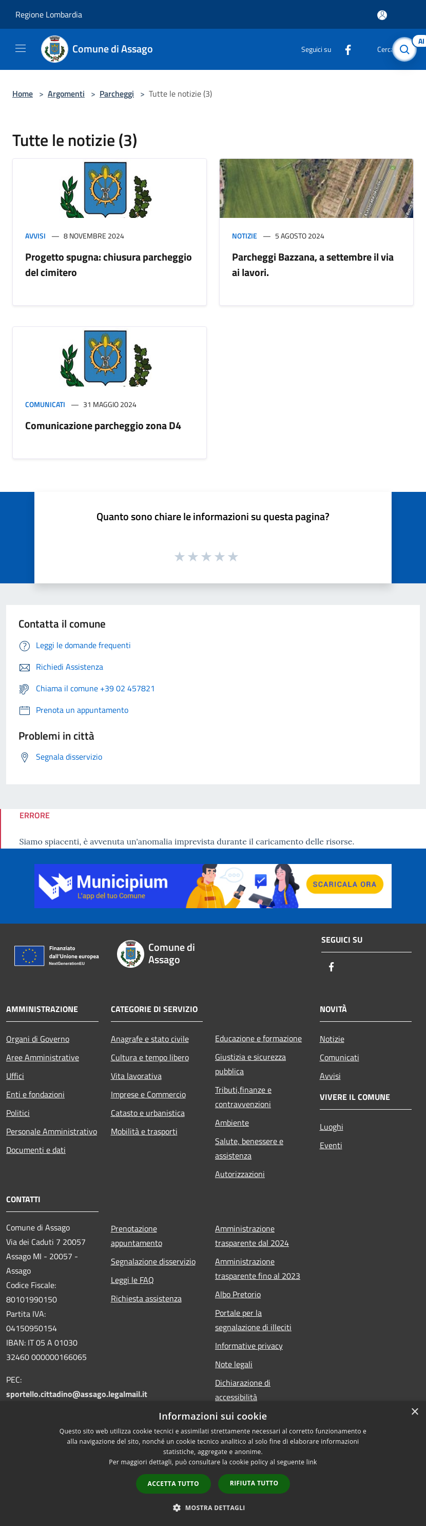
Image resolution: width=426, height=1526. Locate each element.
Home (22, 93)
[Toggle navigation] (20, 48)
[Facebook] (344, 49)
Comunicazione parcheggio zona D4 (103, 425)
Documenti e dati (36, 1150)
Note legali (234, 1364)
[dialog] (213, 1463)
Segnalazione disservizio (153, 1261)
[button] (213, 1507)
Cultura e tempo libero (150, 1057)
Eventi (331, 1145)
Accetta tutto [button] (173, 1483)
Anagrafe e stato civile (150, 1039)
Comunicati (45, 404)
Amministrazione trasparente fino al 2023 (257, 1268)
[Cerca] (404, 49)
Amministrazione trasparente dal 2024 (252, 1235)
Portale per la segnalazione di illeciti (253, 1320)
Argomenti (66, 93)
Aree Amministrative (42, 1057)
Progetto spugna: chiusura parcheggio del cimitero (108, 264)
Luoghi (331, 1126)
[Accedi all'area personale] (382, 15)
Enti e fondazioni (35, 1094)
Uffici (15, 1076)
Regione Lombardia (48, 14)
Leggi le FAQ (132, 1280)
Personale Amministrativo (51, 1131)
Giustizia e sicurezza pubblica (250, 1064)
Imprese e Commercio (148, 1094)
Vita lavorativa (136, 1076)
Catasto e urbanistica (148, 1113)
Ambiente (232, 1122)
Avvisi (35, 235)
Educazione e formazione (258, 1038)
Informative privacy (249, 1345)
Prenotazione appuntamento (136, 1235)
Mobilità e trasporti (144, 1131)
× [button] (414, 1412)
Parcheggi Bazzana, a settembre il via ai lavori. (313, 264)
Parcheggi (117, 93)
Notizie (244, 235)
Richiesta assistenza (146, 1298)
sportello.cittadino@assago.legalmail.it (76, 1394)
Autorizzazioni (240, 1174)
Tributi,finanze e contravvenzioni (243, 1096)
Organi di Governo (37, 1039)
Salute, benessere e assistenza (249, 1148)
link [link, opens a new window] (311, 1462)
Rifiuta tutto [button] (254, 1483)
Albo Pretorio (238, 1294)
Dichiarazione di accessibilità (242, 1389)
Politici (18, 1113)
